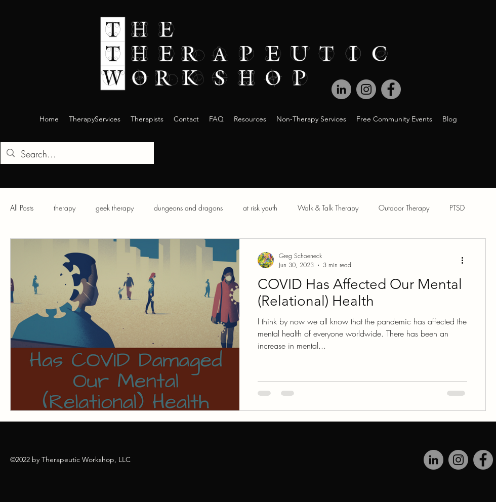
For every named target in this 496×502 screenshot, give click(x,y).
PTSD (457, 208)
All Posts (21, 208)
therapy (64, 208)
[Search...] (77, 154)
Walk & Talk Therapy (328, 208)
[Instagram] (458, 460)
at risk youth (260, 208)
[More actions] (466, 260)
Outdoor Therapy (404, 208)
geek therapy (115, 208)
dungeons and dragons (188, 208)
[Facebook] (483, 460)
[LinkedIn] (433, 460)
